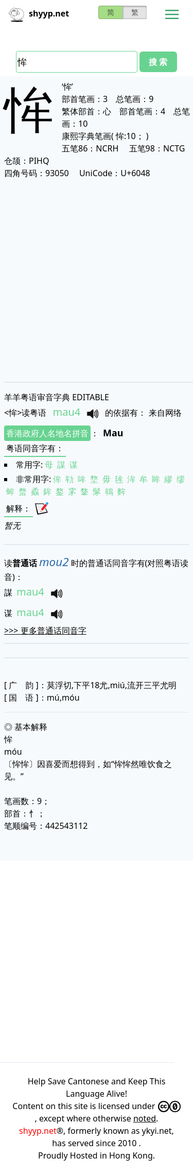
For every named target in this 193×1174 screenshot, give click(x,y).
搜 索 (158, 61)
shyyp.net (38, 1130)
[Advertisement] (96, 280)
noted (144, 1118)
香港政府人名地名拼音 (47, 433)
